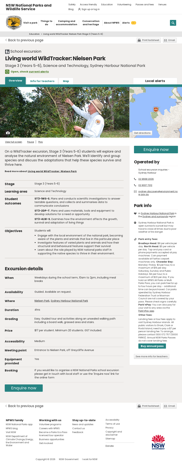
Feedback (77, 432)
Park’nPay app (146, 310)
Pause (30, 141)
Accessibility (112, 419)
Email (171, 40)
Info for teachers (42, 81)
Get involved (46, 443)
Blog (71, 9)
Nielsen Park (42, 301)
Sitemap (110, 438)
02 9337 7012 (145, 185)
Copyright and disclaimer (114, 433)
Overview (15, 80)
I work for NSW (89, 459)
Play (40, 141)
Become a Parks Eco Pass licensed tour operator (53, 434)
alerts (155, 81)
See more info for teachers (152, 356)
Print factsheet (150, 40)
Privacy (110, 427)
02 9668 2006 (146, 179)
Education (107, 4)
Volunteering (124, 4)
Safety (72, 4)
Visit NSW (11, 432)
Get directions (142, 133)
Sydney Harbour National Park (69, 301)
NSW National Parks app (19, 424)
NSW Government (68, 459)
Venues (162, 4)
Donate (110, 445)
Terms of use (113, 423)
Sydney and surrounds (155, 216)
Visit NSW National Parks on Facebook (9, 459)
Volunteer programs (50, 424)
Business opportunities (51, 439)
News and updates (82, 424)
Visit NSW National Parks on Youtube (25, 459)
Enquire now (23, 388)
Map (66, 81)
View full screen (13, 141)
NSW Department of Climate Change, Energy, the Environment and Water (19, 441)
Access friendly (88, 4)
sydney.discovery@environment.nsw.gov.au (158, 193)
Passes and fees (145, 4)
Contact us (78, 428)
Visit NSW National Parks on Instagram (17, 459)
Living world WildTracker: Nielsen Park (52, 171)
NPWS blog (12, 428)
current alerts (39, 71)
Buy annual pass (152, 346)
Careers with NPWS (49, 428)
